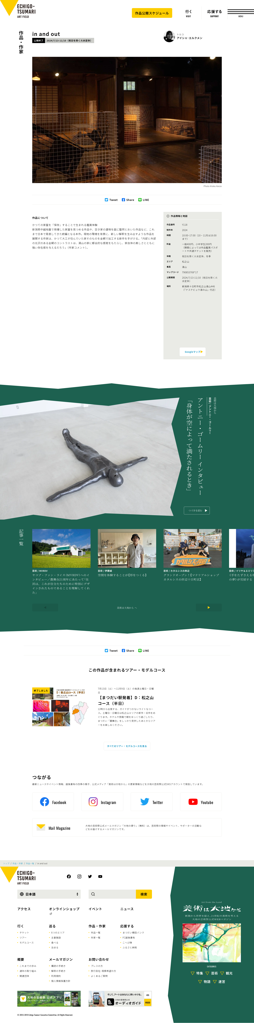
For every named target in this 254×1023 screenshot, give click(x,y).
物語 (207, 981)
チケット (24, 932)
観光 (229, 973)
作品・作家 (21, 42)
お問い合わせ (99, 959)
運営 (222, 981)
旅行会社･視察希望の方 (103, 970)
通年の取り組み (28, 970)
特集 (199, 973)
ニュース (127, 908)
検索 (144, 894)
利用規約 (56, 976)
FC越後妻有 (129, 937)
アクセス (24, 908)
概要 (20, 959)
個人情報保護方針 (60, 981)
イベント (95, 908)
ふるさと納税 (130, 947)
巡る (52, 926)
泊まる (54, 947)
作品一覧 (30, 863)
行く (20, 926)
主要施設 (56, 937)
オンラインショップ (64, 908)
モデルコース (27, 942)
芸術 (214, 973)
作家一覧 (95, 937)
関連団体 (24, 976)
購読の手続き (58, 965)
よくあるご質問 (99, 976)
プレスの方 (97, 965)
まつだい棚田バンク (133, 932)
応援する (127, 926)
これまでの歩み (28, 965)
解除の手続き (58, 970)
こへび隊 (127, 942)
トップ (6, 863)
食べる (54, 942)
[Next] (209, 607)
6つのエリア (58, 932)
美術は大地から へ (127, 607)
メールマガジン (61, 959)
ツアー (23, 937)
